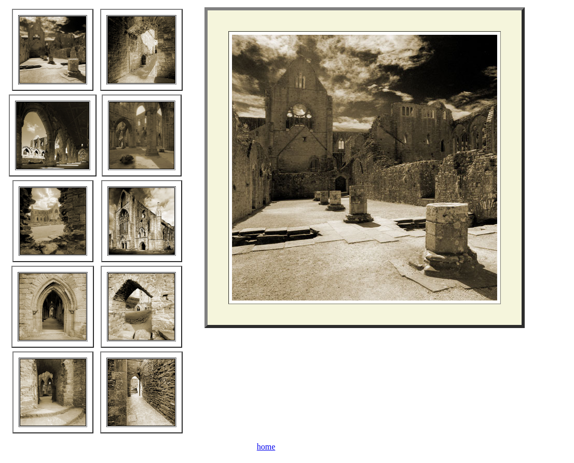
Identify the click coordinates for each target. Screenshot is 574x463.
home (266, 446)
